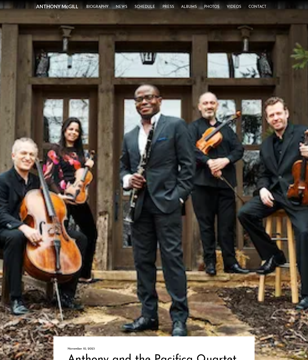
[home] (57, 6)
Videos (234, 7)
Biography (97, 7)
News (121, 7)
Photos (211, 7)
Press (168, 7)
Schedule (145, 7)
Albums (189, 7)
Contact (257, 7)
